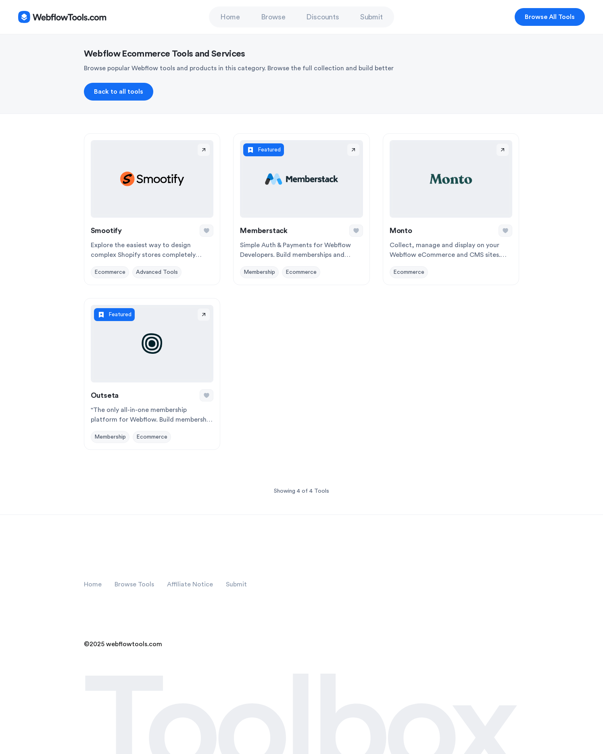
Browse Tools (134, 584)
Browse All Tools (550, 17)
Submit (371, 17)
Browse (273, 17)
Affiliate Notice (190, 584)
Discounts (322, 17)
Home (230, 17)
